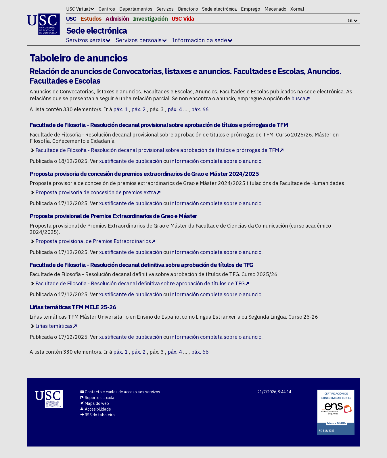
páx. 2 (138, 109)
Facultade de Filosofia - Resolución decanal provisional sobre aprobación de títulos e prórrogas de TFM (157, 150)
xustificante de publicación (130, 161)
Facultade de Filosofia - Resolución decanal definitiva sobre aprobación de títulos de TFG (140, 283)
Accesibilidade (95, 409)
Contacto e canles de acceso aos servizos (120, 392)
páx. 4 (175, 109)
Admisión (117, 18)
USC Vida (183, 18)
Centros (107, 9)
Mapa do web (94, 403)
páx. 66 (200, 109)
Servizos (165, 9)
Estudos (91, 18)
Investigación (150, 18)
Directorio (188, 9)
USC (71, 18)
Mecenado (275, 9)
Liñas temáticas (53, 326)
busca (298, 98)
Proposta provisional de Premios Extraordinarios (93, 241)
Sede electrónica (219, 9)
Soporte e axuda (97, 397)
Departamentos (135, 9)
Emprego (250, 9)
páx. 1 (120, 109)
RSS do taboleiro (97, 414)
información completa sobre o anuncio (215, 161)
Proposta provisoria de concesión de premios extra (95, 192)
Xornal (297, 9)
